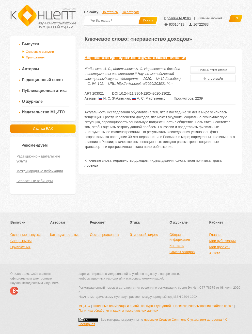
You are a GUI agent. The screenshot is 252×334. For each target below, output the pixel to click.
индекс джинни (161, 160)
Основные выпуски (40, 51)
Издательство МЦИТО (43, 112)
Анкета (214, 253)
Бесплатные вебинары (34, 181)
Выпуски (30, 44)
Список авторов (182, 252)
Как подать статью (64, 235)
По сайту (91, 12)
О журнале (32, 101)
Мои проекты (219, 247)
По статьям (110, 12)
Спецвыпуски (21, 241)
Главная (215, 235)
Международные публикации (39, 171)
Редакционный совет (42, 80)
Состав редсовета (104, 235)
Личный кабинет (210, 18)
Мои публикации (222, 241)
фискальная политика (193, 160)
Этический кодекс (144, 235)
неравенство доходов (130, 160)
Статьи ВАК (43, 128)
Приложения (35, 57)
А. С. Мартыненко (148, 98)
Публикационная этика (44, 90)
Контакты (177, 246)
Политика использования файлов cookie (203, 306)
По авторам (130, 12)
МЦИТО (84, 306)
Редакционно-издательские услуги (38, 158)
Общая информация (180, 237)
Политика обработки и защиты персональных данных (118, 310)
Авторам (30, 69)
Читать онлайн (213, 78)
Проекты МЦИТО (177, 18)
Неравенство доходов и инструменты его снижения (135, 58)
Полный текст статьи (213, 70)
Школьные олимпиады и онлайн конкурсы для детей (132, 306)
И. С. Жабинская (114, 98)
